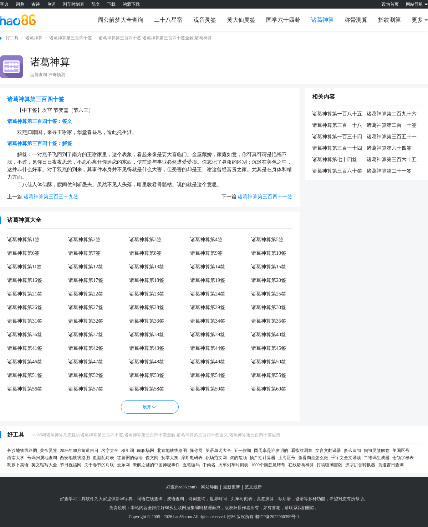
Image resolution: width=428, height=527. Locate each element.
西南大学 (15, 457)
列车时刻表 (73, 4)
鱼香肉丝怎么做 (313, 457)
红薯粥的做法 (130, 457)
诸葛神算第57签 (85, 389)
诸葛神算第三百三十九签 (51, 196)
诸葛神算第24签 (207, 294)
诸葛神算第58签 (146, 389)
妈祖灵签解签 (376, 450)
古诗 (35, 4)
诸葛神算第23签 (146, 294)
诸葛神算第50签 (268, 361)
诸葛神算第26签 (24, 307)
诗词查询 (196, 498)
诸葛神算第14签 (207, 266)
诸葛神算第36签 (24, 334)
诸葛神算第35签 (268, 321)
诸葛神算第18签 (146, 280)
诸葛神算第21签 (24, 294)
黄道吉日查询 (391, 464)
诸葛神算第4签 (206, 239)
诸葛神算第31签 (24, 321)
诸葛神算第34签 (207, 321)
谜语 (299, 498)
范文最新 (253, 486)
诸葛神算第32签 (85, 321)
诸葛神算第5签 (267, 239)
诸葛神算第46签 (24, 361)
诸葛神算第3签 (145, 239)
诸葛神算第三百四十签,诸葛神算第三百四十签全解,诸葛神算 (155, 37)
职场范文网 (216, 457)
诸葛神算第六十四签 (389, 148)
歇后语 (284, 498)
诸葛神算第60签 (268, 389)
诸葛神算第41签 (24, 348)
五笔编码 (191, 464)
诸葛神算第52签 (85, 375)
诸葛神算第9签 (206, 253)
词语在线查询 (150, 498)
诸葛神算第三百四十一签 (265, 196)
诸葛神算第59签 (207, 389)
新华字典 (124, 498)
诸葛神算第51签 (24, 375)
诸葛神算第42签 (85, 348)
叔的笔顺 (238, 457)
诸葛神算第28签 (146, 307)
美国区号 (400, 450)
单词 (51, 4)
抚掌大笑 (169, 457)
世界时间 (218, 498)
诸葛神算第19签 (207, 280)
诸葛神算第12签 (85, 266)
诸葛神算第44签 (207, 348)
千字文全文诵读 (346, 457)
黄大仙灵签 (241, 20)
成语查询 (175, 498)
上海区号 (286, 457)
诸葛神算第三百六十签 (337, 171)
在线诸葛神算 (301, 464)
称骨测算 (356, 20)
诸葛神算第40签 (268, 334)
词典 (20, 4)
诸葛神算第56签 (24, 389)
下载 (111, 4)
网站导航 (209, 486)
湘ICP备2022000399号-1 (277, 516)
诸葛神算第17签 (85, 280)
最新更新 (231, 486)
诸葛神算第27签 (85, 307)
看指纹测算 (301, 450)
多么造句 (352, 450)
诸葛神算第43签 (146, 348)
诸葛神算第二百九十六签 (392, 114)
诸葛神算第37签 (85, 334)
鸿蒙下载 (131, 4)
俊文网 (152, 457)
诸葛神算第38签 (146, 334)
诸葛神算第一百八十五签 (337, 114)
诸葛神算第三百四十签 (70, 37)
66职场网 (145, 450)
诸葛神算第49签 (207, 361)
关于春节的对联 (99, 464)
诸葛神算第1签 (23, 239)
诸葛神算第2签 (84, 239)
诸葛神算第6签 (23, 253)
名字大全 (109, 450)
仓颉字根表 (403, 457)
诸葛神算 (322, 20)
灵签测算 (265, 498)
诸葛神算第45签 (268, 348)
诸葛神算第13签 (146, 266)
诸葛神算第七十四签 (334, 159)
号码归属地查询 (42, 457)
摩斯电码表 (192, 457)
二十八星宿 (168, 20)
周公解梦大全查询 (120, 20)
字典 (4, 4)
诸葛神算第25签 (268, 294)
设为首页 (390, 4)
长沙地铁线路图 (22, 450)
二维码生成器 (376, 457)
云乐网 (123, 464)
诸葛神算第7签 (84, 253)
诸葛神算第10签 (268, 253)
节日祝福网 (70, 464)
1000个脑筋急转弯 (268, 464)
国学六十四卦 (283, 20)
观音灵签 (204, 20)
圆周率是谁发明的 (271, 450)
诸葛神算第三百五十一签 (392, 137)
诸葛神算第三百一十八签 (337, 126)
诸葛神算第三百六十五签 (392, 160)
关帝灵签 (48, 450)
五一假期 (242, 450)
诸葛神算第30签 (268, 307)
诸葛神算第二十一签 (389, 171)
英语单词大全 (218, 450)
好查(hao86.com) (181, 486)
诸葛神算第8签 (145, 253)
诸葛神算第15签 (268, 266)
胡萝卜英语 (18, 464)
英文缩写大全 (44, 464)
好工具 (12, 37)
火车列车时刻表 (233, 464)
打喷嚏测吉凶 (329, 464)
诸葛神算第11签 (24, 266)
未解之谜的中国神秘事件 (156, 464)
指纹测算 (389, 20)
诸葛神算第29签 (207, 307)
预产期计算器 (262, 457)
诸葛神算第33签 (146, 321)
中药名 (209, 464)
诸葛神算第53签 (146, 375)
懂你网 (196, 450)
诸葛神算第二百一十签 (392, 125)
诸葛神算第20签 (268, 280)
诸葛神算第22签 (85, 294)
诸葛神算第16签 (24, 280)
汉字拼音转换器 (360, 464)
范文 (95, 4)
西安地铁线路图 (75, 457)
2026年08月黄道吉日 (79, 450)
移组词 (127, 450)
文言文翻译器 (328, 450)
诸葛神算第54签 (207, 375)
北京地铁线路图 (172, 450)
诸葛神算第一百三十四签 (337, 137)
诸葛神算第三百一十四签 (337, 148)
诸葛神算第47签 (85, 361)
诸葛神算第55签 (268, 375)
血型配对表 (103, 457)
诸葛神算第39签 (207, 334)
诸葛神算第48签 (146, 361)
